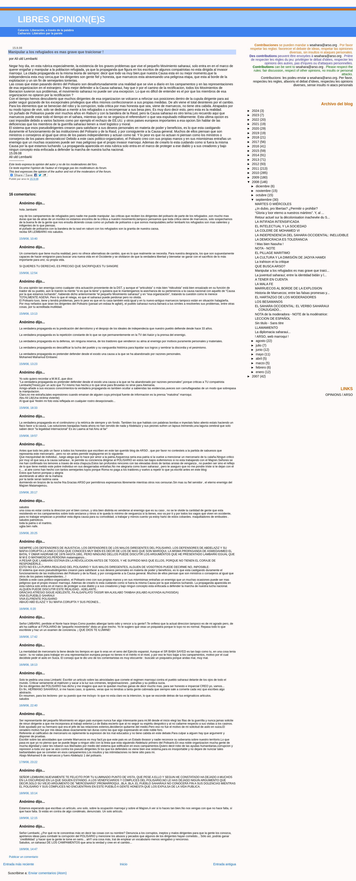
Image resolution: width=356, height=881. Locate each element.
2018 (256, 137)
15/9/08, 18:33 (28, 407)
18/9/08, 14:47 (28, 849)
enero (260, 372)
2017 (256, 142)
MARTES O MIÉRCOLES (273, 204)
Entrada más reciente (18, 864)
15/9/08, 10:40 (28, 238)
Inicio (123, 864)
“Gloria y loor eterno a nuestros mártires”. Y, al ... (289, 213)
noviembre (264, 191)
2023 (256, 115)
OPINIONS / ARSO (339, 395)
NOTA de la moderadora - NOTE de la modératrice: (291, 314)
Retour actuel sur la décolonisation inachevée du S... (292, 217)
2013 (256, 159)
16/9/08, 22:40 (28, 705)
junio (260, 349)
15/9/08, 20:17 (28, 492)
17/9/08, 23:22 (28, 762)
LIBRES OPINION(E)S (61, 19)
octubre (261, 195)
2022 (256, 119)
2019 (256, 133)
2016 (256, 146)
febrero (261, 367)
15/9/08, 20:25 (28, 533)
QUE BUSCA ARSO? (270, 266)
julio (259, 345)
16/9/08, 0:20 (27, 608)
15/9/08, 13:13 (28, 313)
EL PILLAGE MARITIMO (272, 253)
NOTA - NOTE (265, 248)
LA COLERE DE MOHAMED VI (277, 230)
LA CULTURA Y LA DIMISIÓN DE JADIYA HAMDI (290, 257)
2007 (256, 376)
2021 (256, 124)
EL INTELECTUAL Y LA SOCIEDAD (281, 226)
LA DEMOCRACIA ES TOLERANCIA (281, 239)
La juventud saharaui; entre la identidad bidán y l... (291, 275)
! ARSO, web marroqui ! (272, 336)
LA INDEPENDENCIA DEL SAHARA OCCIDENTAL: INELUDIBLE (302, 235)
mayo (260, 354)
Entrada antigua (224, 864)
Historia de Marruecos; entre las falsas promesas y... (292, 293)
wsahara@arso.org (323, 45)
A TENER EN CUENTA (271, 279)
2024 (256, 111)
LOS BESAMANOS (269, 302)
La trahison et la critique (272, 262)
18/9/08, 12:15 (28, 818)
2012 (256, 164)
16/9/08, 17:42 (28, 636)
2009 (256, 177)
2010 (256, 173)
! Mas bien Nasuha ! (269, 244)
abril (259, 358)
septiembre (264, 199)
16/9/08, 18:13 (28, 664)
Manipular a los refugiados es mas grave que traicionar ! (56, 52)
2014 (256, 155)
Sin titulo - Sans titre (269, 323)
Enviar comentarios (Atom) (47, 873)
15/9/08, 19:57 (28, 435)
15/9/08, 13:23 (28, 364)
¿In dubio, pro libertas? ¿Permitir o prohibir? (286, 208)
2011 (256, 168)
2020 (256, 128)
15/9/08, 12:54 (28, 273)
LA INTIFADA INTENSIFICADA (277, 221)
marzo (261, 363)
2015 (256, 151)
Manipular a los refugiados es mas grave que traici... (292, 270)
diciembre (263, 186)
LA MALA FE (264, 284)
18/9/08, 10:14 (28, 793)
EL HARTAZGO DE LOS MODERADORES (285, 297)
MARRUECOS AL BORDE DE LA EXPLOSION (288, 288)
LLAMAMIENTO (266, 327)
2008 (256, 182)
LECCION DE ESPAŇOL (272, 318)
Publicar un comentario (23, 856)
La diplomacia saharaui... (273, 332)
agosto (261, 341)
